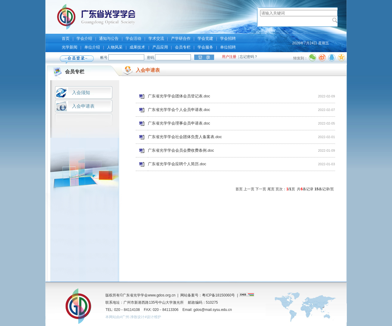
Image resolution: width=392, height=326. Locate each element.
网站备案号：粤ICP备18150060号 (207, 295)
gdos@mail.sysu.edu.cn (213, 310)
